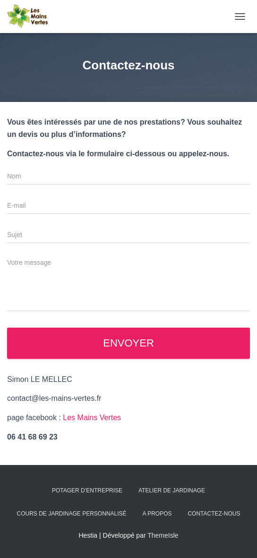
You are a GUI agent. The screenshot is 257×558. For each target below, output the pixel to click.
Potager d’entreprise (87, 490)
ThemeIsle (162, 535)
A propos (156, 513)
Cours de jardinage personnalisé (72, 513)
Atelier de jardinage (171, 490)
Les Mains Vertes (92, 418)
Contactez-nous (214, 513)
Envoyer (128, 343)
